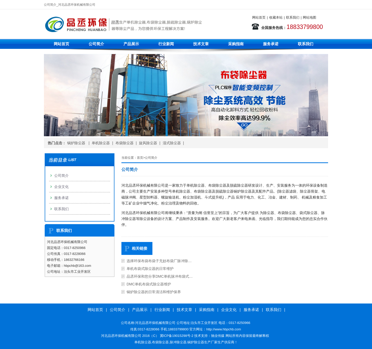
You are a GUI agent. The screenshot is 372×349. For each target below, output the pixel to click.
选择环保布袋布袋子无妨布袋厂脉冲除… (159, 261)
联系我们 (292, 17)
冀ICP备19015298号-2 (176, 336)
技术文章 (201, 44)
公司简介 (96, 44)
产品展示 (131, 44)
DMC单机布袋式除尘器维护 (149, 284)
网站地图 (309, 17)
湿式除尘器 (172, 143)
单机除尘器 (101, 143)
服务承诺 (270, 44)
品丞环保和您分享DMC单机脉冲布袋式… (160, 276)
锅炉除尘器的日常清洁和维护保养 (154, 292)
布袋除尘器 (124, 143)
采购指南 (236, 44)
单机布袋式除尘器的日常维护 (150, 269)
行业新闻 (166, 44)
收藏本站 (276, 17)
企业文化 (61, 187)
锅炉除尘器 (76, 143)
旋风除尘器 (148, 143)
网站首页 (259, 17)
